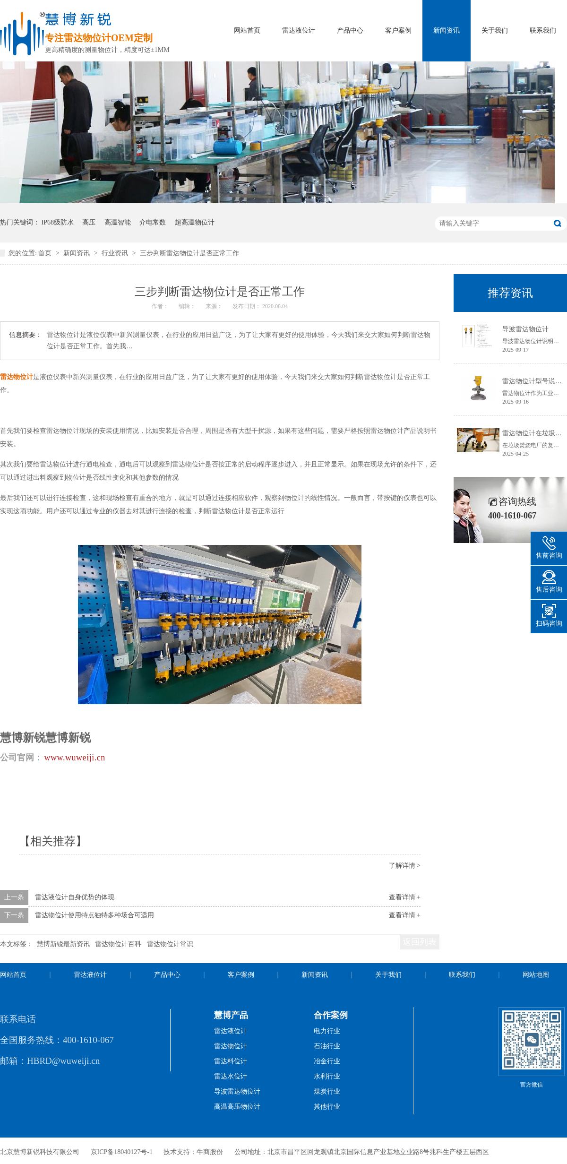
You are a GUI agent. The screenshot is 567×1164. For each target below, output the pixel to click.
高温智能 (117, 222)
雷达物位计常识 (170, 944)
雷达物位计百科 (118, 944)
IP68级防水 (58, 222)
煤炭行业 (327, 1091)
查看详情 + (405, 897)
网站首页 (247, 30)
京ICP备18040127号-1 (122, 1151)
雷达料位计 (230, 1061)
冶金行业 (327, 1061)
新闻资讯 (446, 30)
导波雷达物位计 (525, 329)
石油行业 (327, 1046)
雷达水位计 (230, 1076)
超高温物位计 (195, 222)
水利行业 (327, 1076)
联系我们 (543, 30)
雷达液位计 (298, 30)
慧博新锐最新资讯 (63, 944)
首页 (45, 253)
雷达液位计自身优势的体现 (74, 897)
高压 (88, 222)
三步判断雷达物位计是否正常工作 (189, 253)
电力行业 (327, 1031)
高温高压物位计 (237, 1106)
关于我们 (494, 30)
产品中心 (350, 30)
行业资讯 (116, 253)
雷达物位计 (230, 1046)
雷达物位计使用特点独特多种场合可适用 (94, 915)
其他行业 (327, 1106)
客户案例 (398, 30)
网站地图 (536, 974)
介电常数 (152, 222)
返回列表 (420, 942)
